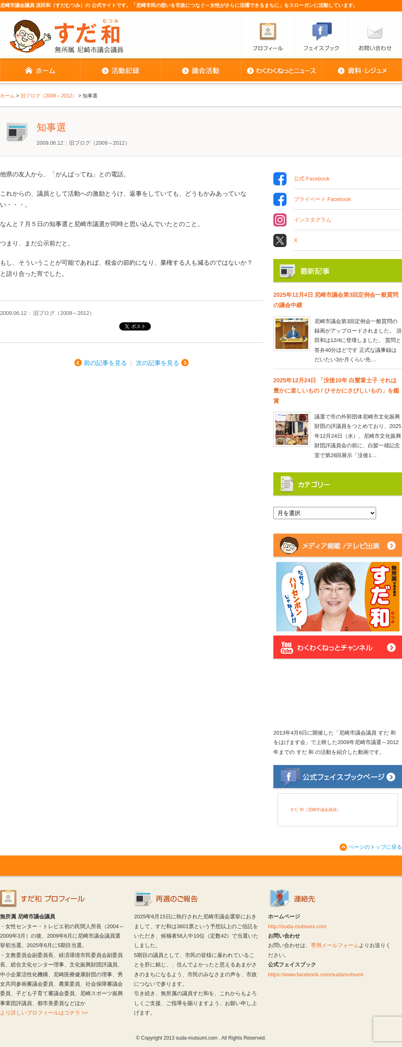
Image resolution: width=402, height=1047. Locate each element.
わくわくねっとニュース (281, 70)
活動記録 (120, 70)
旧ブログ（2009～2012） (99, 143)
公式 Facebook (312, 178)
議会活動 (201, 70)
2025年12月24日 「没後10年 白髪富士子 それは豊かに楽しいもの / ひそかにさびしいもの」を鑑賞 (336, 390)
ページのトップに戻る (375, 847)
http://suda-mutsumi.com (297, 926)
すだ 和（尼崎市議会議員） (315, 809)
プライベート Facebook (322, 199)
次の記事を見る (157, 362)
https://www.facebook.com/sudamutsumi (315, 974)
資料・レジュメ (361, 70)
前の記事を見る (105, 362)
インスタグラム (312, 220)
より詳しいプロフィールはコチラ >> (44, 1013)
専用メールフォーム (335, 945)
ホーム (40, 70)
